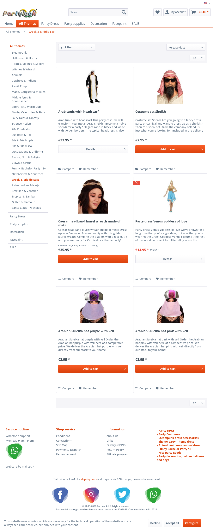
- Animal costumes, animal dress (178, 445)
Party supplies (19, 224)
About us (112, 436)
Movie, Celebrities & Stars (28, 112)
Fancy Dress (17, 216)
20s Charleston (21, 129)
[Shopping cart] (200, 12)
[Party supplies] (75, 23)
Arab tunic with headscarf (78, 112)
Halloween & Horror (24, 58)
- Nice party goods (169, 452)
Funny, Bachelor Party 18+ (29, 168)
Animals (17, 75)
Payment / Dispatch (69, 449)
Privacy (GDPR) (115, 445)
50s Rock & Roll (22, 135)
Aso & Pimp (19, 86)
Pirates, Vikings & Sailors (28, 64)
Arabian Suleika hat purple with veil (86, 331)
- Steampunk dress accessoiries (178, 438)
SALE (13, 247)
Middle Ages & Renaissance (21, 99)
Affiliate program (117, 454)
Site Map (62, 445)
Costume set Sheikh (150, 112)
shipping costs (89, 479)
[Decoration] (99, 23)
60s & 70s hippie (22, 140)
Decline (155, 523)
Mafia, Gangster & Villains (29, 92)
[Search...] (98, 12)
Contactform (64, 440)
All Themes (17, 46)
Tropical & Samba (23, 196)
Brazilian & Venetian (25, 191)
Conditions (63, 436)
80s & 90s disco (22, 146)
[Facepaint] (119, 23)
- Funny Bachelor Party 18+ (175, 449)
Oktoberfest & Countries (27, 174)
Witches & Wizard (23, 69)
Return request (66, 454)
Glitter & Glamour (23, 202)
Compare (66, 169)
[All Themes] (27, 23)
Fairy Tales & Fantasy (25, 118)
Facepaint (16, 239)
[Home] (9, 23)
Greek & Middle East (25, 179)
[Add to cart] (170, 149)
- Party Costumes (168, 434)
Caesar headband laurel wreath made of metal (89, 223)
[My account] (175, 12)
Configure (191, 523)
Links (109, 440)
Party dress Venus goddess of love (161, 221)
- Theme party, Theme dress (175, 441)
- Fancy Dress (165, 430)
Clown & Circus (21, 163)
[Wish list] (157, 12)
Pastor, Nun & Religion (26, 157)
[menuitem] (98, 12)
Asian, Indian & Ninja (25, 185)
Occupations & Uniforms (28, 151)
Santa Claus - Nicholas (26, 207)
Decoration (17, 232)
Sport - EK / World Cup (26, 107)
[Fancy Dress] (50, 23)
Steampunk (19, 52)
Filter (66, 47)
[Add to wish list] (88, 169)
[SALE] (135, 23)
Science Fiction (21, 123)
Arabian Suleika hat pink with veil (161, 331)
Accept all (172, 523)
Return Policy (115, 449)
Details (105, 148)
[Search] (124, 12)
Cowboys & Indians (24, 80)
